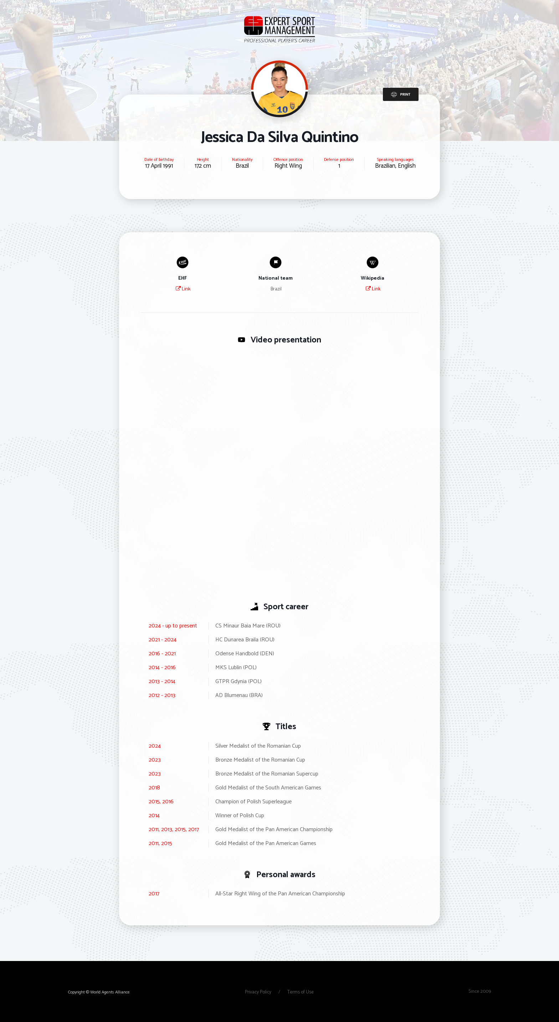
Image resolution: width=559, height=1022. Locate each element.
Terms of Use (300, 992)
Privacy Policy (258, 992)
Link (183, 289)
